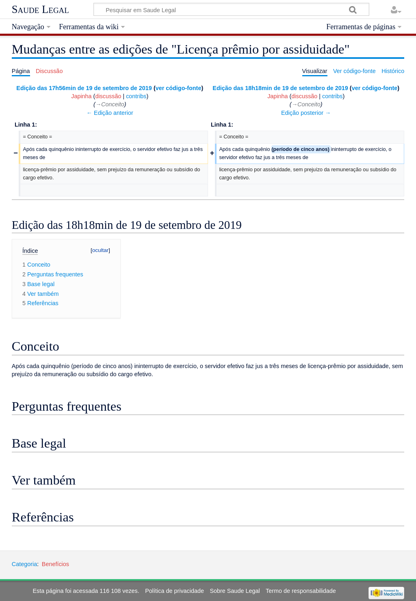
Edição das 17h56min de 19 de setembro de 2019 (84, 88)
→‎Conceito (109, 104)
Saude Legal (40, 9)
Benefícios (55, 564)
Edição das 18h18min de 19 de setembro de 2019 (280, 88)
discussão (108, 96)
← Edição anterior (110, 113)
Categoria (24, 564)
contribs (136, 96)
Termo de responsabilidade (301, 591)
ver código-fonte (179, 88)
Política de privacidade (174, 591)
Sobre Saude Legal (235, 591)
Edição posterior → (306, 113)
